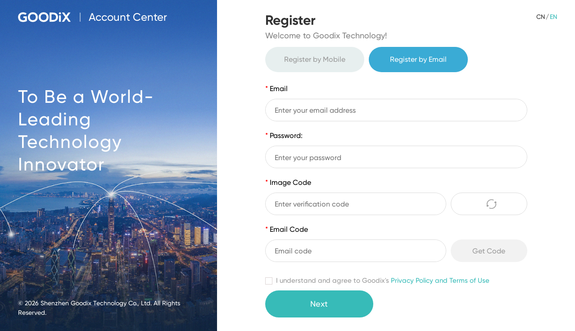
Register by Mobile (314, 59)
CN (540, 16)
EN (553, 16)
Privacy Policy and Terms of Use (440, 280)
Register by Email (418, 59)
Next (319, 303)
